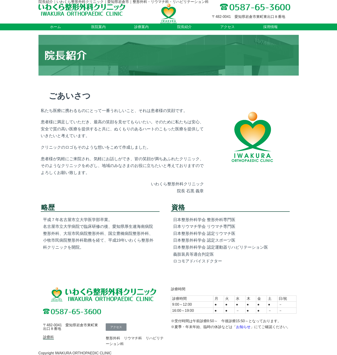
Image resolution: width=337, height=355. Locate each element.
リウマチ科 (133, 338)
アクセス (227, 27)
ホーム (55, 27)
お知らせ (243, 327)
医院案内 (98, 27)
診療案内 (141, 27)
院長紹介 (184, 27)
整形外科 (113, 338)
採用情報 (270, 27)
